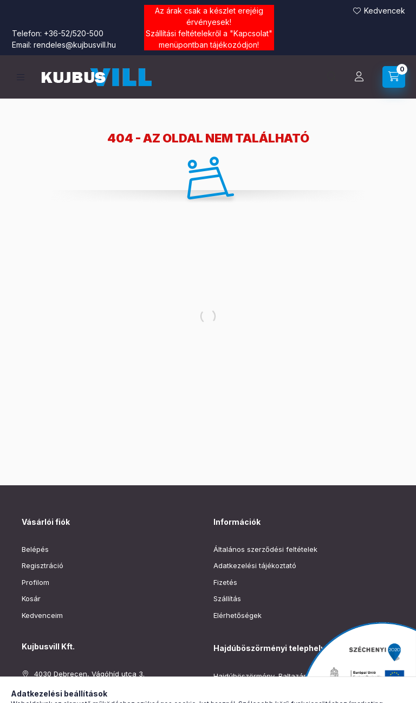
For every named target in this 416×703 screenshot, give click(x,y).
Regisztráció (42, 565)
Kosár (31, 598)
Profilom (35, 582)
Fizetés (225, 582)
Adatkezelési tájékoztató (254, 565)
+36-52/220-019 (241, 692)
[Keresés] (332, 77)
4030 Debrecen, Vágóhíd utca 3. (89, 673)
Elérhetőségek (237, 615)
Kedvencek (384, 10)
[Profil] (359, 77)
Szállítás (227, 598)
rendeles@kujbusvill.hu (75, 44)
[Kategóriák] (20, 77)
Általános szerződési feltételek (265, 549)
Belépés (35, 549)
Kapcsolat (251, 33)
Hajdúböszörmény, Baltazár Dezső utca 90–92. (292, 676)
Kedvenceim (42, 615)
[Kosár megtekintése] (393, 77)
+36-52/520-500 (73, 33)
